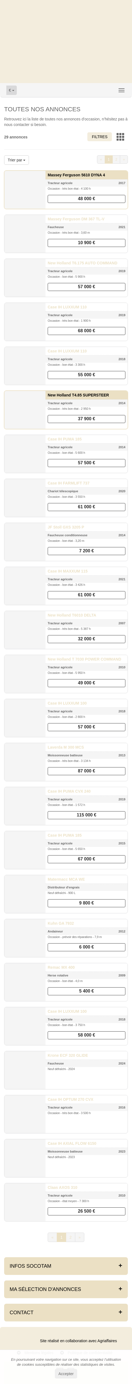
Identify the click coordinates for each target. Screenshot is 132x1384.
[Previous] (101, 159)
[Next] (124, 159)
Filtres (99, 137)
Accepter (66, 1374)
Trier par (16, 160)
